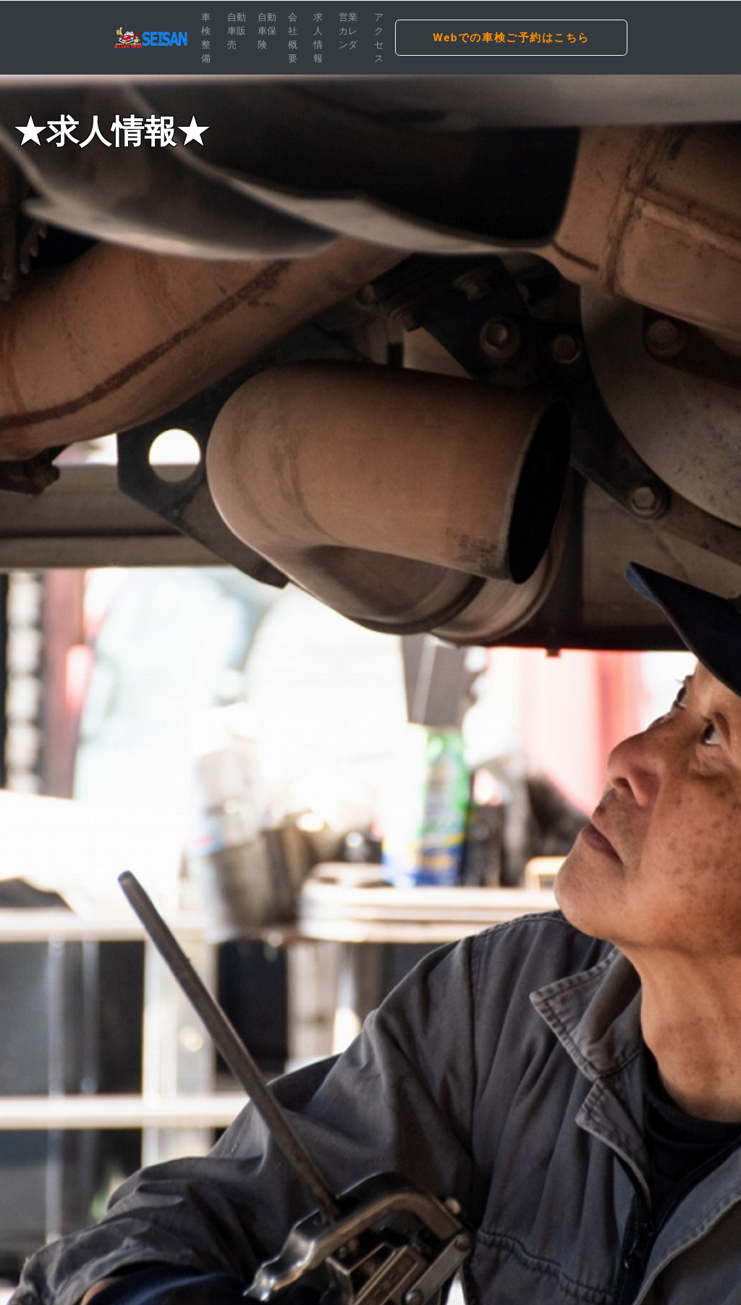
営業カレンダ (348, 31)
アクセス (379, 38)
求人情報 (318, 38)
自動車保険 (267, 31)
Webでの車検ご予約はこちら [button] (511, 37)
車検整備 (206, 38)
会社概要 (292, 38)
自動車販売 (236, 31)
